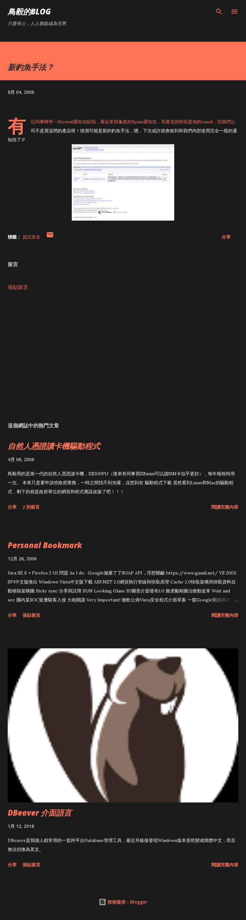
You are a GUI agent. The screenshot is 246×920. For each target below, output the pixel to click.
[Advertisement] (123, 356)
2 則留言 (31, 507)
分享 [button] (226, 237)
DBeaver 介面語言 (39, 812)
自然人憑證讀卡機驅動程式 (54, 446)
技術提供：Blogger (123, 902)
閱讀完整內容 (224, 507)
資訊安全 (31, 237)
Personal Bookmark (45, 545)
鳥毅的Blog (29, 11)
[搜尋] (219, 11)
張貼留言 (18, 287)
